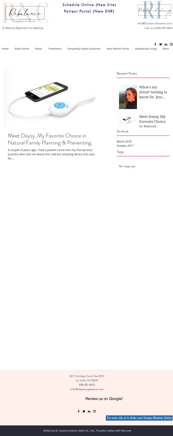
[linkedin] (166, 44)
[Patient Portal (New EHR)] (89, 11)
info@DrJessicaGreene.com (154, 23)
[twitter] (160, 44)
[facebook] (155, 44)
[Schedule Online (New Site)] (89, 4)
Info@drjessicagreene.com (87, 389)
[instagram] (171, 44)
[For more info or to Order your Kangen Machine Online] (139, 418)
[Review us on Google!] (104, 398)
